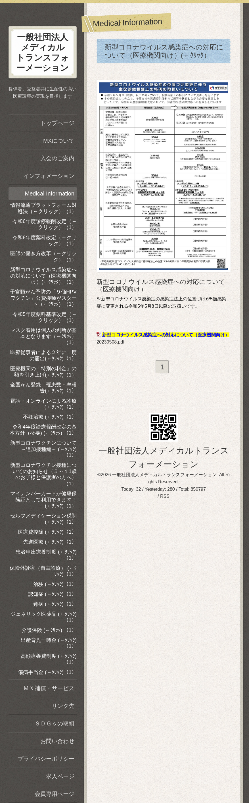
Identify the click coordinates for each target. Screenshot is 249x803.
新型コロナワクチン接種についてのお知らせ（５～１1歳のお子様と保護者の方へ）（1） (43, 474)
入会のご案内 (57, 158)
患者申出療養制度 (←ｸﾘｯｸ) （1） (46, 555)
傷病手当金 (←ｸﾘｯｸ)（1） (47, 672)
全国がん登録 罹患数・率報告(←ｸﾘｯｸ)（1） (43, 388)
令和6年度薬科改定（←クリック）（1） (44, 241)
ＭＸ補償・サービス (48, 688)
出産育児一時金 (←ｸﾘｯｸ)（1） (49, 643)
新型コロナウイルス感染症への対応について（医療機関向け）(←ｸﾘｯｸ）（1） (43, 276)
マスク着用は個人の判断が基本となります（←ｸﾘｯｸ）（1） (43, 336)
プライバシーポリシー (46, 759)
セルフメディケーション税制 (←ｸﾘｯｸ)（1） (43, 519)
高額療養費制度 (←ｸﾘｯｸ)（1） (49, 659)
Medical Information (49, 193)
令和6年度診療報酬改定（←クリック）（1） (44, 224)
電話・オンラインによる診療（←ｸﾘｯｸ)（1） (43, 404)
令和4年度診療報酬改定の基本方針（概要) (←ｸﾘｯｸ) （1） (43, 430)
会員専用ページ (54, 794)
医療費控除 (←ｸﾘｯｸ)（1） (47, 532)
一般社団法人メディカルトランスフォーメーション (164, 475)
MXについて (58, 141)
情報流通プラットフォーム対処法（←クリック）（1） (43, 208)
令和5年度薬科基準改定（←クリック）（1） (44, 317)
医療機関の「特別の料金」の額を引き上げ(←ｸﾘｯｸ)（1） (43, 372)
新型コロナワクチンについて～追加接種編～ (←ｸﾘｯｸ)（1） (43, 449)
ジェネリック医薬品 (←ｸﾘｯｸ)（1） (44, 617)
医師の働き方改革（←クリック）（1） (43, 257)
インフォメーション (48, 176)
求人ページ (60, 776)
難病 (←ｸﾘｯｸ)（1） (55, 604)
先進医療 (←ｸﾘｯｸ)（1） (50, 542)
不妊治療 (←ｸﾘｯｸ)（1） (50, 417)
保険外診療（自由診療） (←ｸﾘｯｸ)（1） (43, 571)
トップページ (57, 123)
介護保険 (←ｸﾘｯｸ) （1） (49, 630)
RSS (165, 497)
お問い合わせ (57, 741)
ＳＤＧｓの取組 (54, 723)
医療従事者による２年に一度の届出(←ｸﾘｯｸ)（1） (43, 355)
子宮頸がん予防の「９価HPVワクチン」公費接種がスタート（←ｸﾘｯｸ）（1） (43, 298)
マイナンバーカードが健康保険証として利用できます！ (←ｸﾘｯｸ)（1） (43, 500)
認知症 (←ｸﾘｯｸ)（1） (52, 594)
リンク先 (63, 706)
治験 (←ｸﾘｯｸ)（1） (55, 584)
